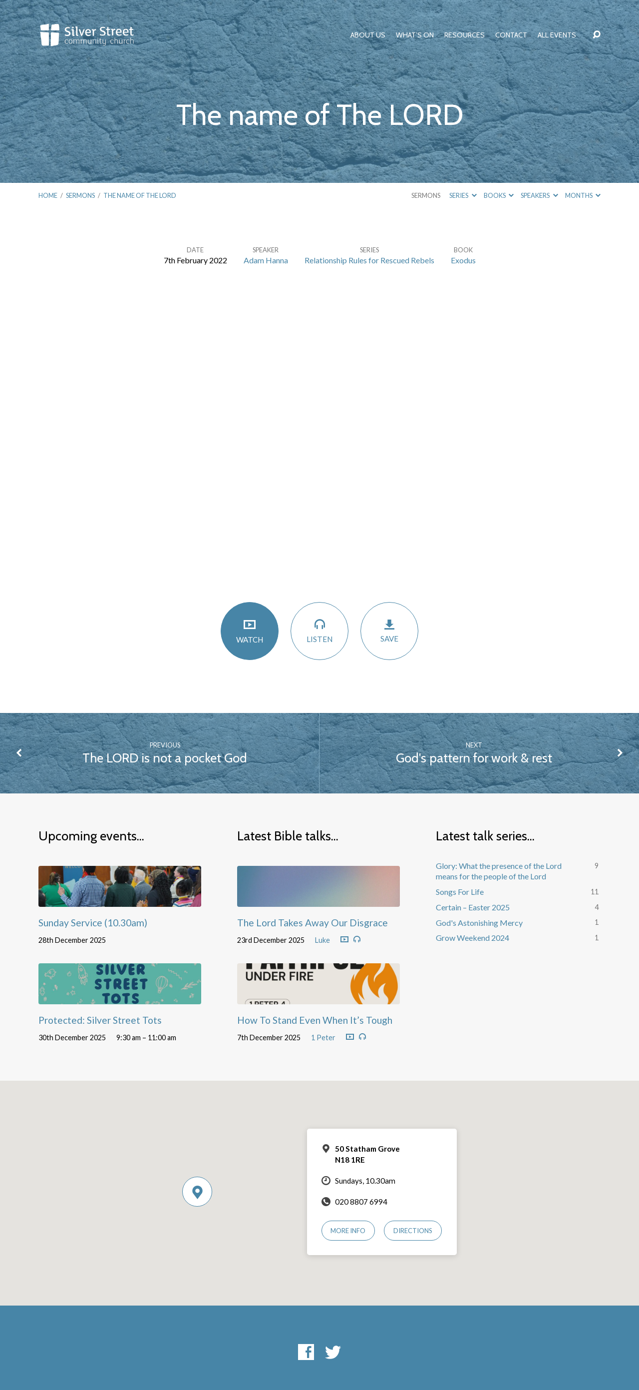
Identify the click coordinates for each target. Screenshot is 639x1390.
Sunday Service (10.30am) (92, 922)
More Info (347, 1231)
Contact (511, 34)
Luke (322, 940)
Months (583, 195)
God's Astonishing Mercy (479, 922)
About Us (367, 34)
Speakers (539, 195)
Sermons (80, 195)
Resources (464, 34)
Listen (319, 630)
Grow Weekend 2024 (472, 937)
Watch (250, 631)
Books (499, 195)
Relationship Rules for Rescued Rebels (369, 260)
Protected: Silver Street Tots (100, 1020)
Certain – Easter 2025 (473, 907)
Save (389, 631)
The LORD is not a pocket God (164, 757)
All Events (557, 34)
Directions (412, 1231)
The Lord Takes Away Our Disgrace (312, 922)
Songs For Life (460, 891)
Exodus (463, 260)
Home (47, 195)
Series (462, 195)
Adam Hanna (266, 260)
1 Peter (323, 1037)
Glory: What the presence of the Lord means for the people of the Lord (499, 871)
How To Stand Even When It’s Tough (314, 1020)
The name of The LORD (139, 195)
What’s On (415, 34)
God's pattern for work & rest (474, 757)
